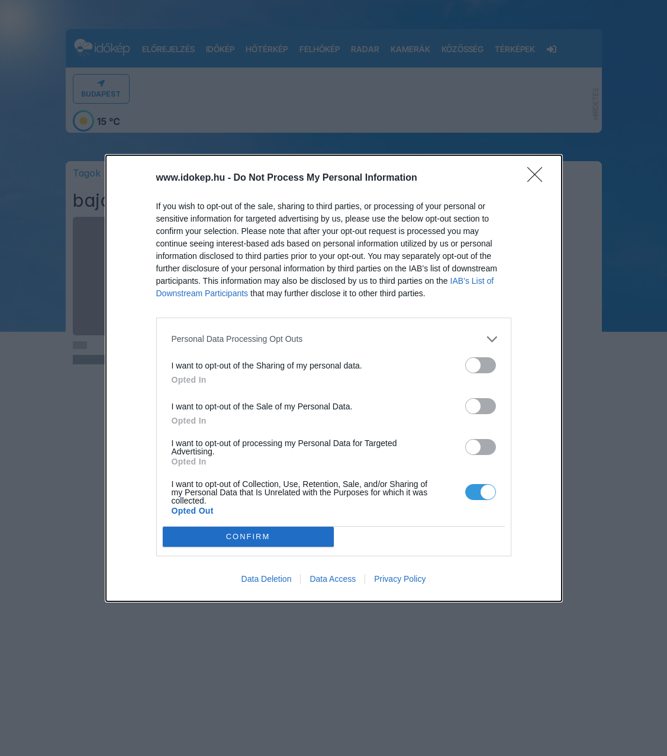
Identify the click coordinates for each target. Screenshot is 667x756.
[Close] (538, 178)
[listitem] (334, 339)
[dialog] (334, 378)
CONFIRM (248, 535)
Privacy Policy (400, 579)
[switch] (480, 365)
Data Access (333, 579)
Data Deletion (266, 579)
